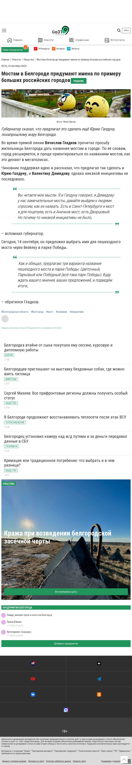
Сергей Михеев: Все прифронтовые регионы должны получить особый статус (66, 395)
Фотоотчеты (115, 40)
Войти (126, 30)
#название (61, 311)
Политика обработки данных (58, 761)
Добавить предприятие (66, 643)
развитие (117, 761)
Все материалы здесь (66, 591)
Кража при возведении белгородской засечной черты (57, 537)
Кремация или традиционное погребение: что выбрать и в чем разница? (59, 463)
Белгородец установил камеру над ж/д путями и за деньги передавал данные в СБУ (65, 439)
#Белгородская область (15, 311)
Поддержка (106, 761)
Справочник (79, 40)
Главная (14, 40)
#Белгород (37, 311)
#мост (49, 311)
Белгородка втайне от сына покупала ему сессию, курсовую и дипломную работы (58, 347)
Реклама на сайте (36, 761)
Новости (45, 40)
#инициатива (77, 311)
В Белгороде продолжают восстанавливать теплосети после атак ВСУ (65, 417)
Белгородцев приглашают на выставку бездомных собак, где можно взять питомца (64, 371)
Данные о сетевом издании (14, 761)
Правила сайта (79, 761)
